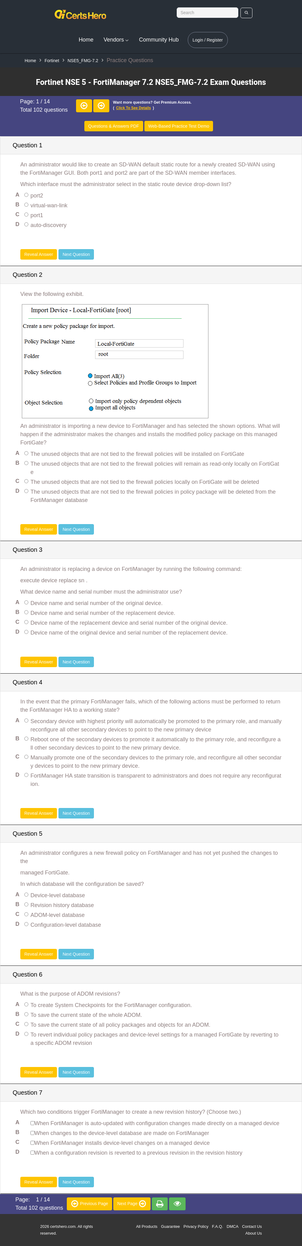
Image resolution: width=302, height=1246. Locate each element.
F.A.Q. (217, 1226)
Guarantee (170, 1226)
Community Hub (159, 40)
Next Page (132, 1203)
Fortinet (52, 60)
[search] (246, 13)
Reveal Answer (38, 254)
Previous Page (89, 1203)
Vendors (116, 40)
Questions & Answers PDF (113, 126)
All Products (146, 1226)
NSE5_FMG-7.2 (82, 60)
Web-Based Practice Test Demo (178, 126)
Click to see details (133, 108)
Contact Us (252, 1226)
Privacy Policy (195, 1226)
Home (86, 40)
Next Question (76, 254)
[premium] (160, 1203)
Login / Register (208, 40)
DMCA (232, 1226)
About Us (253, 1233)
